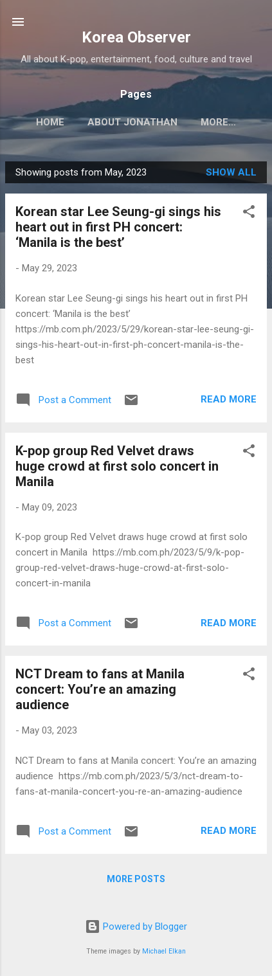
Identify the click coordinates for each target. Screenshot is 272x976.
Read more (229, 399)
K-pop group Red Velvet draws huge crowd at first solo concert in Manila (117, 466)
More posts (136, 879)
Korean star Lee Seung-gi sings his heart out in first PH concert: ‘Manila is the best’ (118, 227)
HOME (50, 122)
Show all (231, 172)
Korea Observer (136, 37)
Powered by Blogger (136, 926)
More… (218, 122)
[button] (249, 214)
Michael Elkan (164, 951)
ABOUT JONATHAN (132, 122)
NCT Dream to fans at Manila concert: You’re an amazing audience (100, 689)
